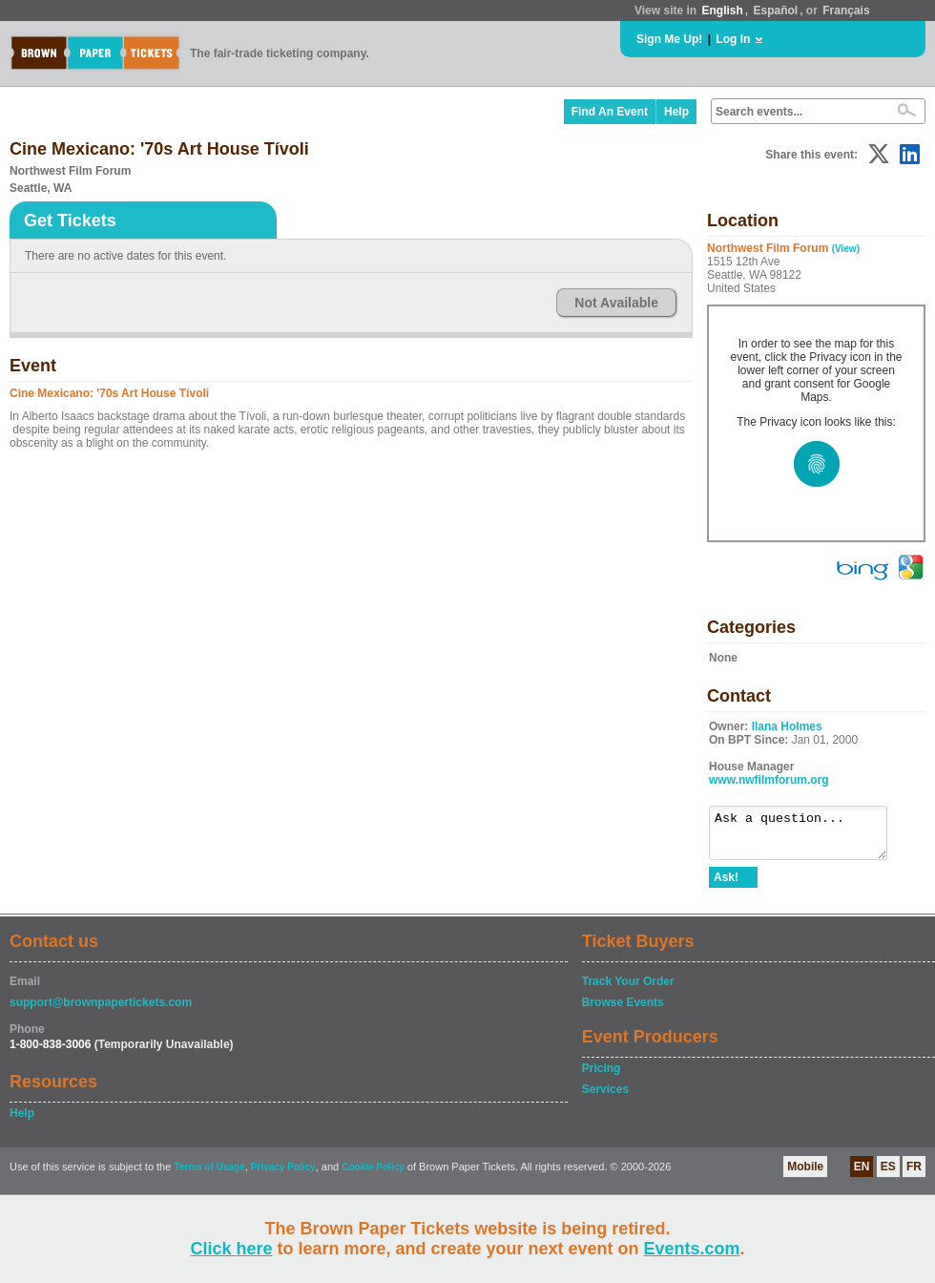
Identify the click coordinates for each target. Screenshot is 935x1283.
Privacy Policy (283, 1175)
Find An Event (609, 111)
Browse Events (623, 1011)
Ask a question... (807, 837)
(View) (846, 248)
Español (776, 10)
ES (888, 1175)
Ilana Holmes (787, 726)
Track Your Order (628, 990)
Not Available (616, 302)
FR (914, 1175)
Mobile (805, 1175)
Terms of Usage (209, 1175)
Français (845, 10)
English (721, 10)
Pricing (601, 1076)
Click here (231, 1248)
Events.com (692, 1248)
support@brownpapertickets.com (101, 1011)
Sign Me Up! (669, 39)
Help (676, 111)
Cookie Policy (373, 1175)
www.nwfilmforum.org (769, 780)
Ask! (726, 886)
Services (605, 1097)
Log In (733, 39)
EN (862, 1175)
